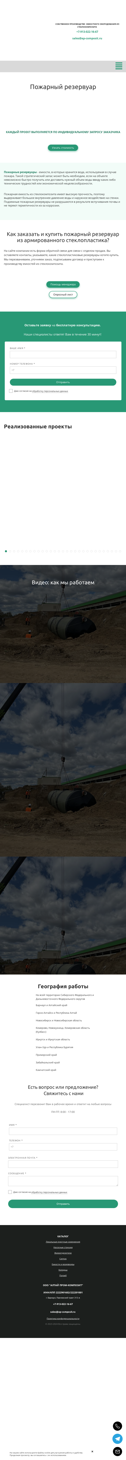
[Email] (117, 1451)
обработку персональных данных (50, 391)
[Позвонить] (117, 1426)
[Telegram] (117, 1439)
